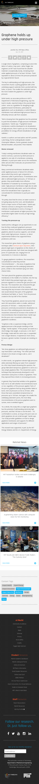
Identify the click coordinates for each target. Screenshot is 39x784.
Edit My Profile (19, 709)
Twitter (15, 57)
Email (29, 57)
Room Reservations (19, 703)
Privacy (19, 637)
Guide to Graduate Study (19, 687)
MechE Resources (19, 706)
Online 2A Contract (19, 665)
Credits (19, 643)
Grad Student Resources (19, 671)
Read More (19, 483)
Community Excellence (19, 624)
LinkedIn (19, 57)
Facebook (10, 57)
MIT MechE (7, 2)
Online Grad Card (19, 675)
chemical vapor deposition (21, 246)
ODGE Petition (19, 678)
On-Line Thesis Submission (19, 681)
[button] (36, 3)
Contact (19, 627)
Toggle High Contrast (19, 646)
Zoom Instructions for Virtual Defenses (19, 684)
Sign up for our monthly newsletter (20, 747)
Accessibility (19, 640)
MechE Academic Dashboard (19, 659)
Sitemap (19, 633)
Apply (19, 630)
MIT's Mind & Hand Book (19, 690)
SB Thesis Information (19, 668)
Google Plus (24, 57)
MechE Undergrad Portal (19, 662)
